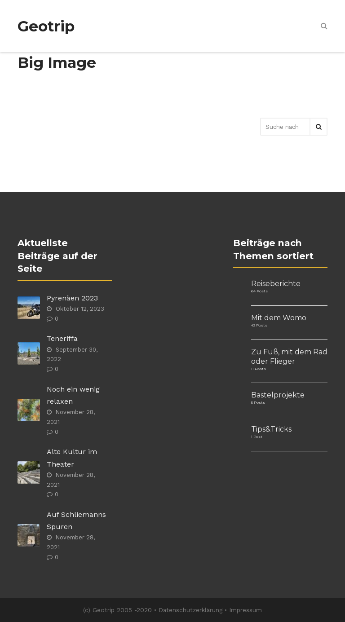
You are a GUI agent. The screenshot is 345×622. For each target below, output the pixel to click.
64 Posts (259, 291)
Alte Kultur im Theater (72, 457)
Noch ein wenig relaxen (73, 395)
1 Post (256, 436)
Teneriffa (62, 338)
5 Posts (258, 402)
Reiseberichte (276, 283)
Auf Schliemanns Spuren (76, 520)
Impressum (245, 609)
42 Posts (259, 325)
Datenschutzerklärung (190, 609)
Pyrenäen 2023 (72, 298)
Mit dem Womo (278, 317)
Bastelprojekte (278, 395)
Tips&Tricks (271, 429)
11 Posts (258, 368)
